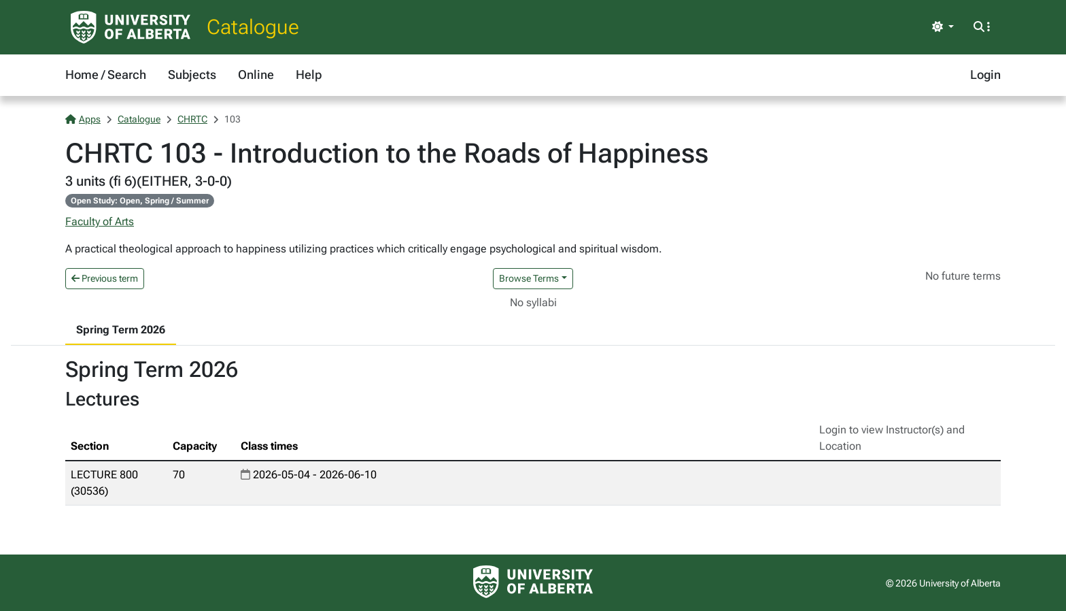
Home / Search (105, 74)
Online (256, 74)
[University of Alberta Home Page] (130, 27)
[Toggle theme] (943, 27)
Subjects (192, 74)
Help (309, 74)
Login (985, 74)
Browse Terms (529, 278)
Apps (83, 119)
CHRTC (192, 119)
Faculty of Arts (99, 221)
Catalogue (253, 27)
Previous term (104, 278)
